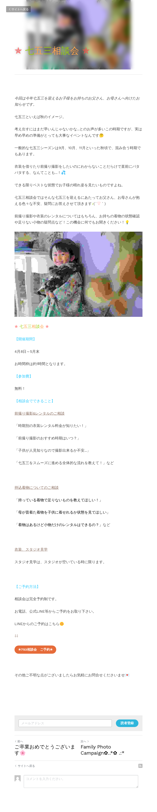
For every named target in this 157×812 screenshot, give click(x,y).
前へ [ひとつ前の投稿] (19, 741)
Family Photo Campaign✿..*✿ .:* (102, 750)
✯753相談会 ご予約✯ (35, 649)
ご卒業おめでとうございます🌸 (45, 750)
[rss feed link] (140, 766)
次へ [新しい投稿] (85, 741)
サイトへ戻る (18, 9)
